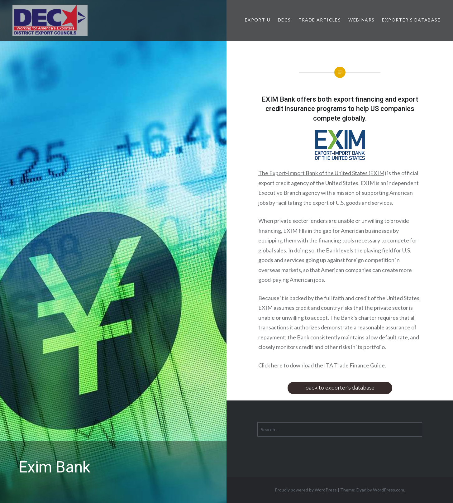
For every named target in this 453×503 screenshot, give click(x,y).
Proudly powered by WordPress (306, 489)
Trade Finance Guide (359, 365)
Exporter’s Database (411, 19)
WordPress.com (388, 489)
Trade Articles (319, 19)
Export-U (257, 19)
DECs (284, 19)
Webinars (361, 19)
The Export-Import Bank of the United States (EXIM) (322, 173)
